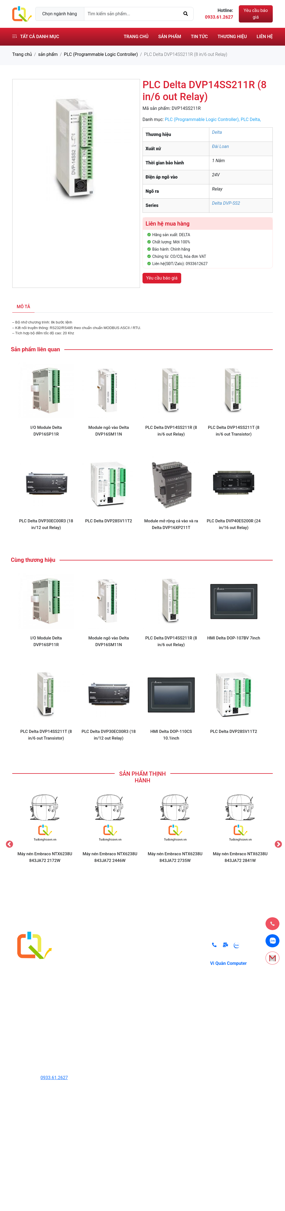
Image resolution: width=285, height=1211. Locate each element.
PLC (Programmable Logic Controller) (101, 54)
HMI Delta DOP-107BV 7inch (233, 638)
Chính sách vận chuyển (171, 979)
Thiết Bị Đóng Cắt (101, 990)
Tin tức (199, 36)
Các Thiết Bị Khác (101, 1031)
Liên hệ (265, 36)
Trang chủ (136, 36)
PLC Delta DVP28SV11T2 (108, 520)
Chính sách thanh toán (171, 957)
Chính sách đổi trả (167, 946)
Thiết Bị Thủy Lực (101, 946)
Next (277, 843)
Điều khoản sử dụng (168, 968)
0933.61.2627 (54, 1077)
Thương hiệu (232, 36)
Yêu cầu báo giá (256, 14)
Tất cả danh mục (35, 36)
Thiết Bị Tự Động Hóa (105, 957)
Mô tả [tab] (23, 306)
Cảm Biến (93, 979)
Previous (8, 843)
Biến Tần (92, 968)
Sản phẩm (169, 36)
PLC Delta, (251, 119)
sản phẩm (48, 54)
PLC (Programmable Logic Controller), (203, 119)
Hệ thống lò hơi (99, 1002)
